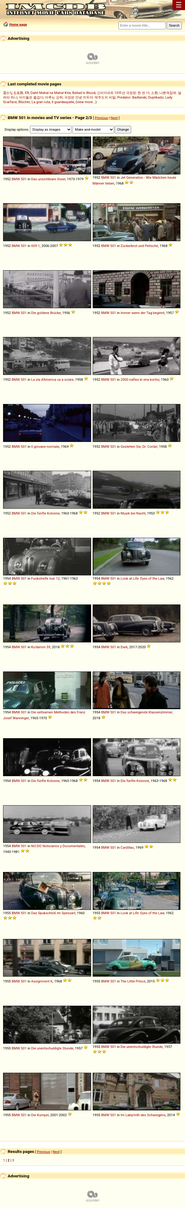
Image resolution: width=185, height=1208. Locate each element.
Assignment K (42, 981)
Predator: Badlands (131, 97)
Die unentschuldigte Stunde (52, 1048)
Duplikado (155, 97)
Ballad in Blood (83, 93)
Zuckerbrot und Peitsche (139, 246)
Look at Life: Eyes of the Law (142, 578)
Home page (18, 24)
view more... (86, 102)
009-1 (35, 246)
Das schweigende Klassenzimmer (146, 712)
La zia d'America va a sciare (52, 379)
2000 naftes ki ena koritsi (139, 379)
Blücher (24, 102)
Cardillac (127, 847)
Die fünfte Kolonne (45, 513)
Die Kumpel (40, 1115)
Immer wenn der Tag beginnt (142, 313)
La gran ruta (40, 102)
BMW (16, 179)
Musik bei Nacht (132, 513)
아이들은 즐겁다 (31, 97)
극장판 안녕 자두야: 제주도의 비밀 (90, 97)
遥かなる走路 (13, 93)
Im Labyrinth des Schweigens (142, 1115)
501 (24, 179)
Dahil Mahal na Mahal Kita (51, 93)
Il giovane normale (45, 446)
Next (114, 118)
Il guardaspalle (63, 102)
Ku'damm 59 (40, 647)
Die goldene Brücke (46, 313)
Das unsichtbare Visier (48, 179)
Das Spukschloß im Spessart (53, 913)
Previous (101, 118)
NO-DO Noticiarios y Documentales (58, 846)
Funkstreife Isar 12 (45, 578)
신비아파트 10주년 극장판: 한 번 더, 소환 (127, 93)
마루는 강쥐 (54, 97)
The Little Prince (133, 981)
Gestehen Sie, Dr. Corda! (138, 446)
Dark (124, 647)
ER (27, 93)
